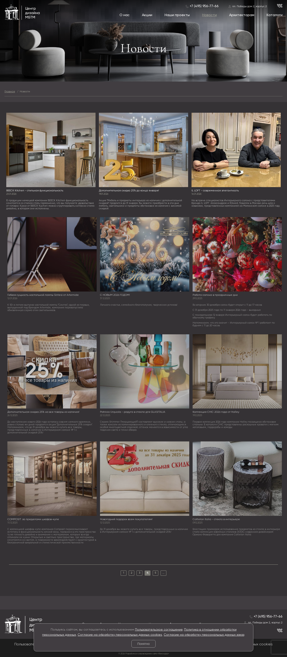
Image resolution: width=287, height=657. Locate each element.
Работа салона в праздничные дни (216, 295)
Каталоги (275, 15)
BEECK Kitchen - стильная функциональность (34, 190)
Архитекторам (241, 15)
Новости (209, 15)
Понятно (143, 644)
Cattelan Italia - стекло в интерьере (217, 519)
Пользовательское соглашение (159, 629)
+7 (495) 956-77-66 (204, 6)
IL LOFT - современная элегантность (215, 190)
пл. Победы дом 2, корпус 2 (249, 6)
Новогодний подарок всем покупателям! (127, 519)
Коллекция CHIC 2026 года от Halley (217, 412)
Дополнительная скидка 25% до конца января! (129, 190)
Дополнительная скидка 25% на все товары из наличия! (44, 412)
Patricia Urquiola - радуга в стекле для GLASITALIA (133, 412)
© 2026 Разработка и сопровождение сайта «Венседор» (143, 654)
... (163, 573)
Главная (9, 91)
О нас (125, 15)
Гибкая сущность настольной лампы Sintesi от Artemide (44, 295)
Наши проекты (177, 15)
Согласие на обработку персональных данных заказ (204, 634)
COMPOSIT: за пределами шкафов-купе (34, 519)
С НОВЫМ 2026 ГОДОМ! (116, 295)
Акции (147, 15)
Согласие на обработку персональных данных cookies (120, 634)
